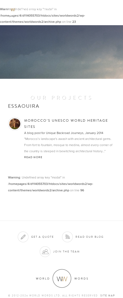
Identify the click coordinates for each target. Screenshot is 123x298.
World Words (34, 9)
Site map (107, 295)
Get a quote (42, 237)
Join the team (66, 251)
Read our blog (89, 237)
